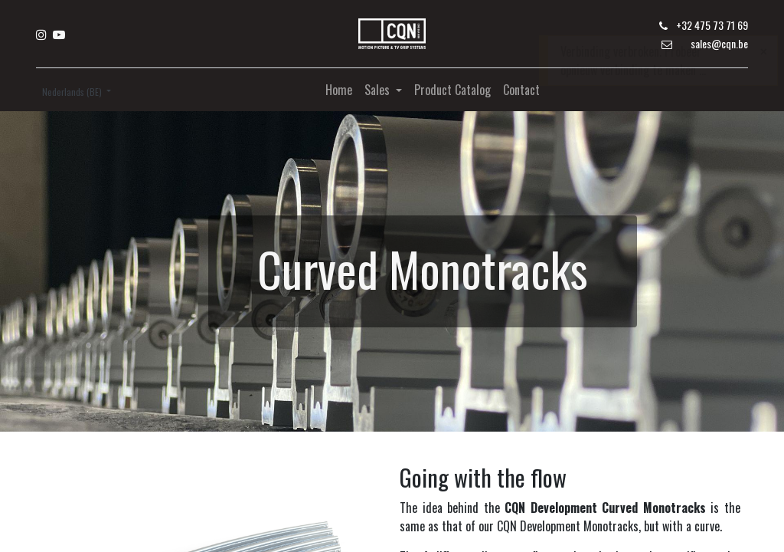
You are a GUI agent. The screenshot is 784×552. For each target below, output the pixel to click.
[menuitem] (338, 89)
